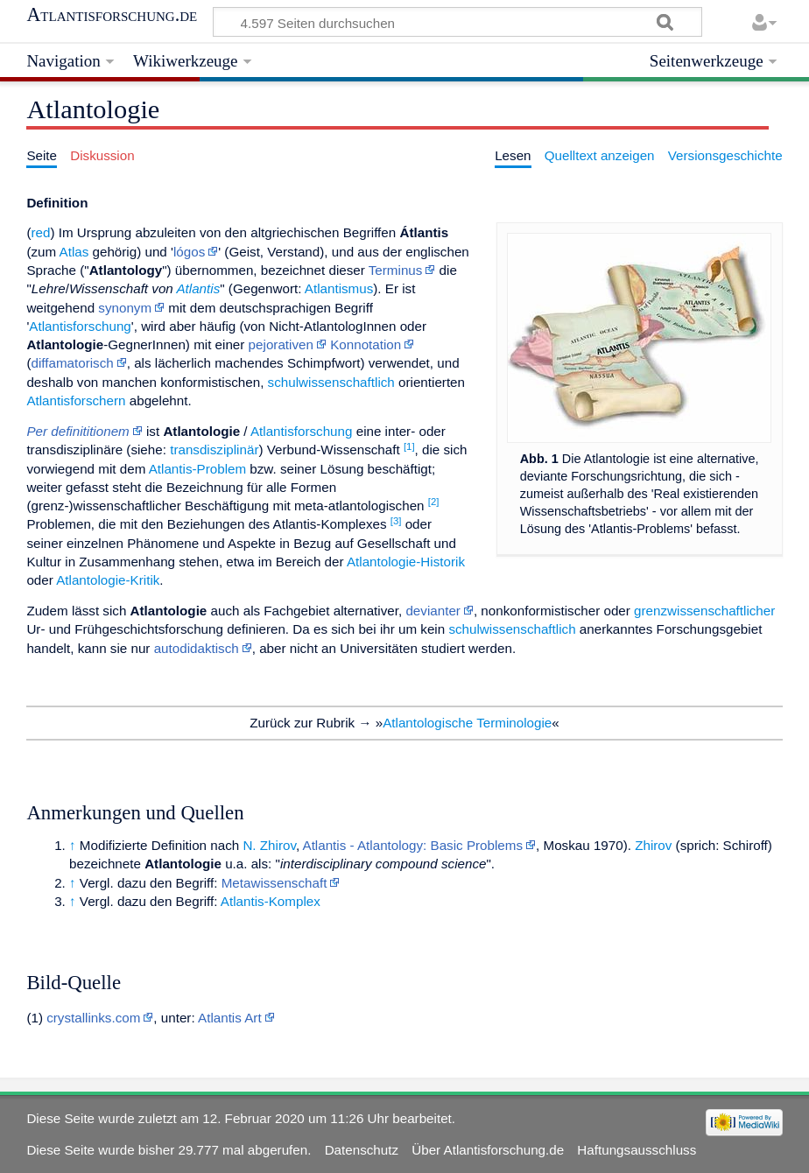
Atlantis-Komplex (270, 901)
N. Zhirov (269, 845)
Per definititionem (77, 431)
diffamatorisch (72, 362)
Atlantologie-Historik (406, 561)
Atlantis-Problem (197, 468)
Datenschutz (361, 1149)
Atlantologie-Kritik (107, 579)
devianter (432, 610)
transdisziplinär (214, 449)
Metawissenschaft (274, 882)
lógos (189, 251)
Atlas (74, 251)
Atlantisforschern (75, 400)
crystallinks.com (93, 1017)
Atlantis (198, 288)
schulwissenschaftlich (331, 382)
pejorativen (281, 344)
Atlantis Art (230, 1017)
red (40, 232)
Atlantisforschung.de (111, 15)
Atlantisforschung (80, 326)
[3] (396, 521)
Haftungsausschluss (636, 1149)
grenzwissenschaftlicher (704, 610)
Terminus (396, 270)
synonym (124, 307)
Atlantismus (339, 288)
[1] (409, 446)
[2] (434, 501)
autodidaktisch (196, 648)
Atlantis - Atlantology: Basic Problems (413, 845)
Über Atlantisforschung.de (488, 1149)
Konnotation (365, 344)
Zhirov (653, 845)
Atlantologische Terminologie (467, 722)
